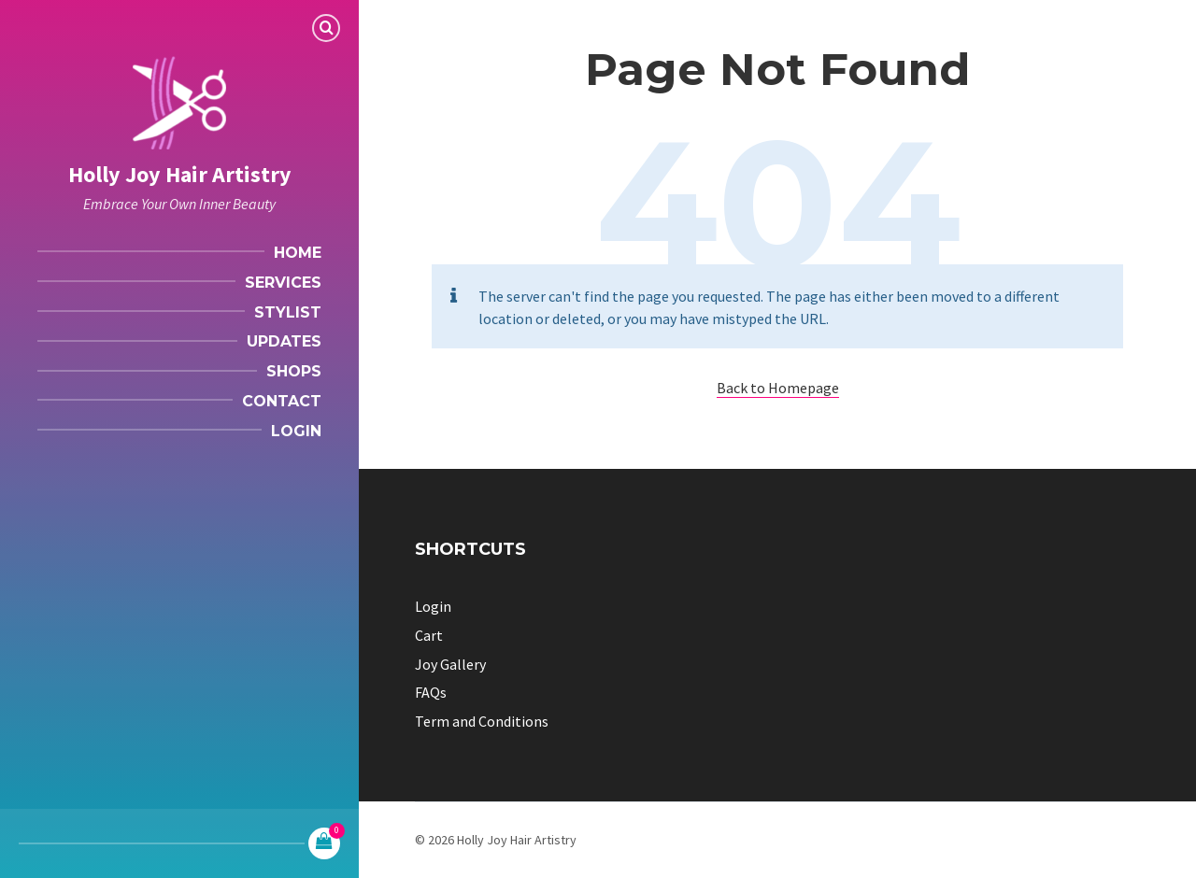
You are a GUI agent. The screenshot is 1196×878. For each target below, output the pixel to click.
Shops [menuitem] (293, 371)
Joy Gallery (450, 664)
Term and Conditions (481, 721)
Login (433, 606)
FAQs (431, 692)
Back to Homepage (778, 387)
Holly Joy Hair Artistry (180, 174)
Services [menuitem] (283, 282)
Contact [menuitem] (281, 401)
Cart (429, 635)
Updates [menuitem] (284, 341)
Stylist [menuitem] (287, 312)
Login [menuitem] (296, 431)
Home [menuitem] (297, 253)
